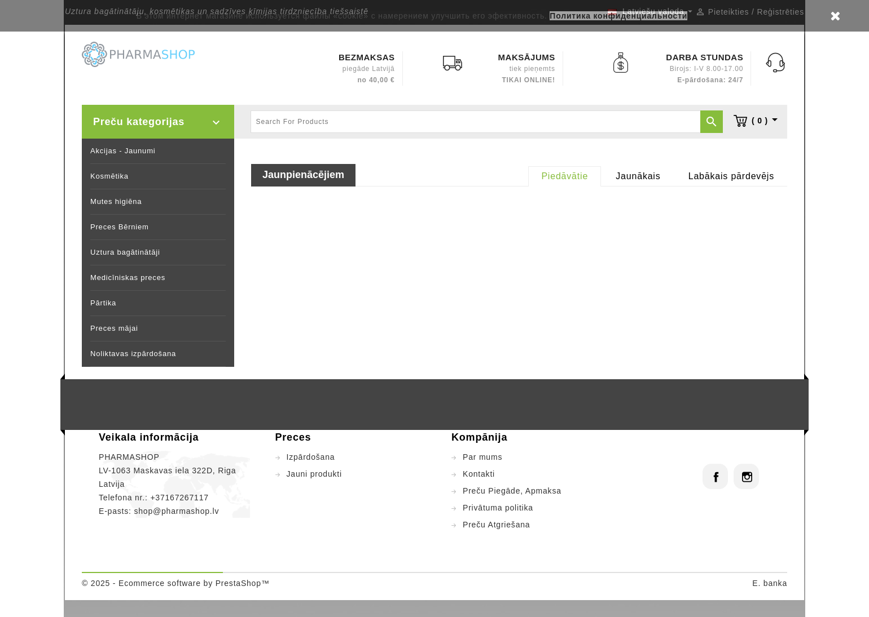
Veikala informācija (149, 437)
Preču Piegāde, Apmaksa (512, 490)
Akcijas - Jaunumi (122, 151)
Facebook (715, 476)
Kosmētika (109, 176)
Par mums (482, 456)
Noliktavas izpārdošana (133, 353)
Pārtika (103, 303)
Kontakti (479, 473)
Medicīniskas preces (127, 277)
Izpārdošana (311, 456)
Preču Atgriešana (496, 524)
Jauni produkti (314, 473)
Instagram (746, 476)
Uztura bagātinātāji (125, 252)
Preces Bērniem (119, 227)
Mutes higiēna (116, 201)
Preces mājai (114, 328)
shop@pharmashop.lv (176, 511)
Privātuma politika (498, 507)
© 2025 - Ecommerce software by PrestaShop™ (176, 583)
